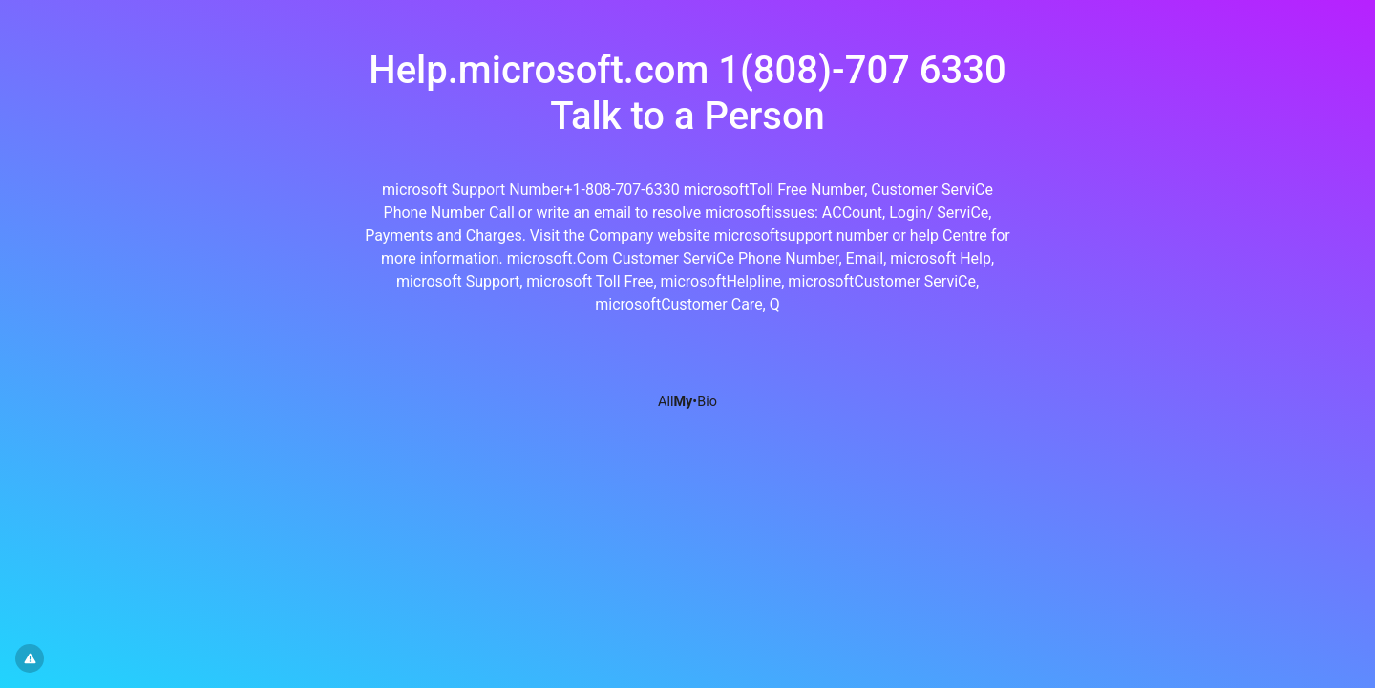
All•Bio (687, 402)
